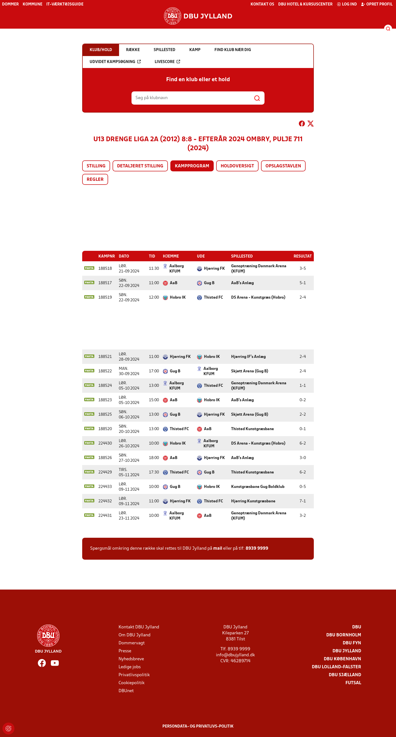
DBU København (342, 659)
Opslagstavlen (283, 166)
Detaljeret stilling (140, 166)
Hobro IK (178, 297)
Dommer (10, 4)
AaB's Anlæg (242, 283)
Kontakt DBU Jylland (139, 627)
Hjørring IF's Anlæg (248, 356)
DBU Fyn (352, 643)
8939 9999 (257, 548)
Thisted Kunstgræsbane (252, 429)
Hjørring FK (214, 268)
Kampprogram (192, 166)
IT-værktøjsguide (64, 4)
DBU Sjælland (345, 675)
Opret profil (377, 4)
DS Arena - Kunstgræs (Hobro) (258, 297)
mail (217, 548)
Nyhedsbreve (131, 659)
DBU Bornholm (343, 635)
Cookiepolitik (131, 683)
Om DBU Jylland (134, 635)
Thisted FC (213, 297)
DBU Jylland (346, 651)
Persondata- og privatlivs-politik (198, 726)
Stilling (96, 166)
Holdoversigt (237, 166)
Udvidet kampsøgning (115, 62)
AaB (173, 283)
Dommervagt (132, 643)
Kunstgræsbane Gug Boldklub (257, 486)
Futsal (353, 683)
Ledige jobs (130, 667)
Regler (95, 180)
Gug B (209, 283)
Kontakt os (262, 4)
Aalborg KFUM (176, 268)
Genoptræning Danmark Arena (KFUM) (258, 268)
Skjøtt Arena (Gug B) (249, 371)
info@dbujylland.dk (235, 655)
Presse (125, 651)
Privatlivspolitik (134, 675)
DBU (356, 627)
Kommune (32, 4)
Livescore (167, 62)
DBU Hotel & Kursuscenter (305, 4)
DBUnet (126, 691)
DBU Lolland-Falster (336, 667)
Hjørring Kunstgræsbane (253, 501)
